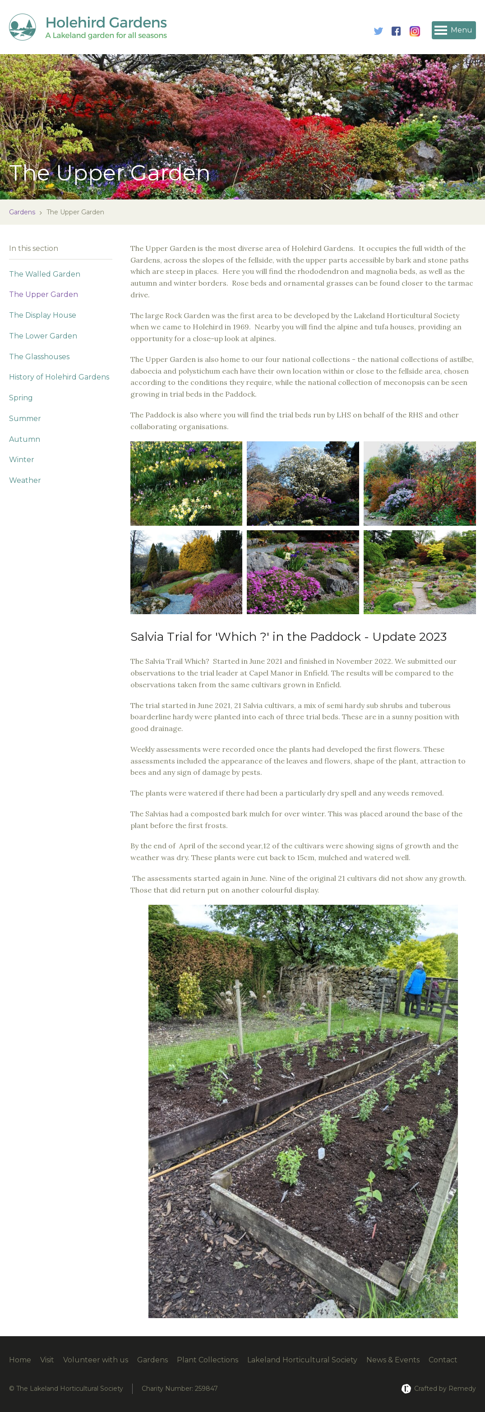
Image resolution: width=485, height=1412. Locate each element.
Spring (21, 398)
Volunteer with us (95, 1360)
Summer (25, 418)
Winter (21, 459)
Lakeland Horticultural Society (302, 1360)
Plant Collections (207, 1360)
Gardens (22, 212)
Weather (25, 480)
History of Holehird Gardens (59, 377)
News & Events (393, 1360)
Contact (443, 1360)
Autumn (24, 439)
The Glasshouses (39, 356)
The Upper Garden (43, 294)
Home (20, 1360)
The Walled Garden (44, 274)
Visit (47, 1360)
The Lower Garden (43, 336)
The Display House (42, 315)
